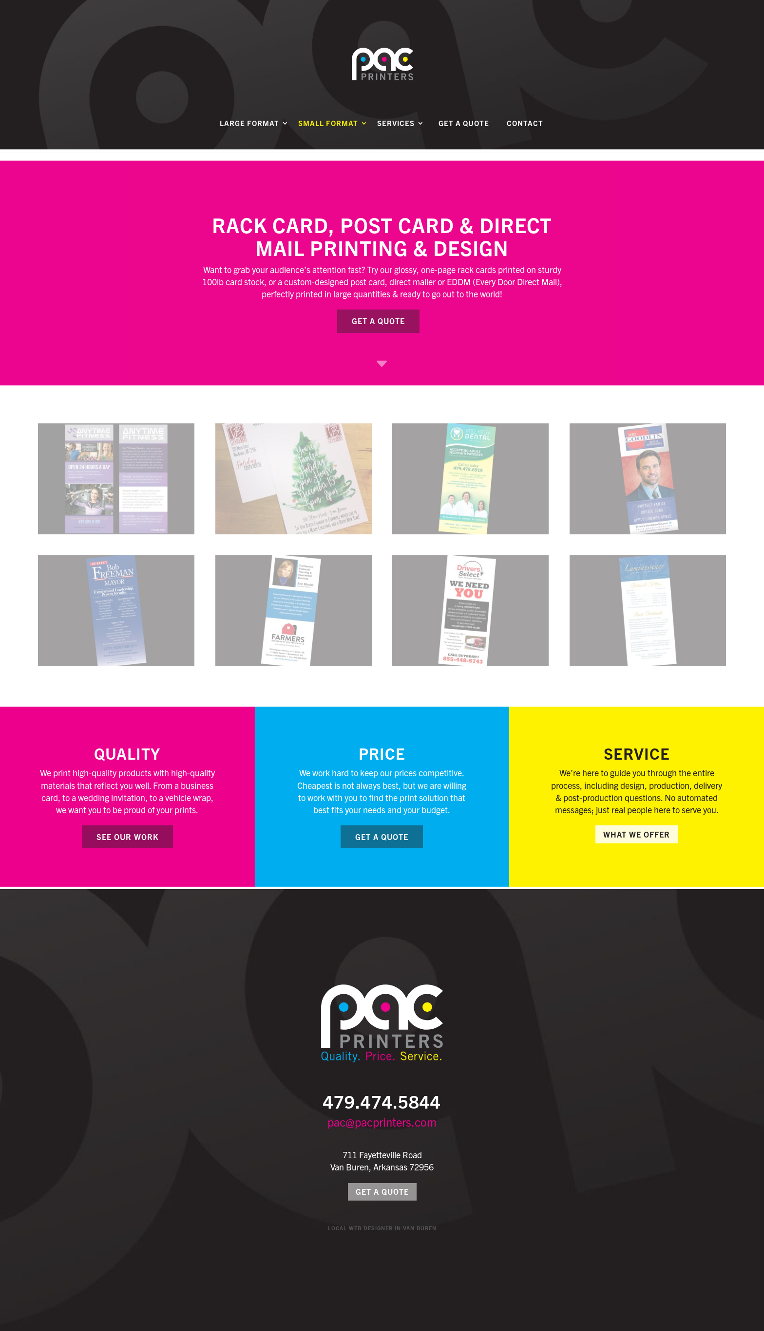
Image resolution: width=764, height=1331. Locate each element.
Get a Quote (464, 135)
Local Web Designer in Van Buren (382, 1227)
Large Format (249, 135)
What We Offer (636, 834)
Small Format (328, 135)
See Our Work (127, 836)
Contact (525, 135)
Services (396, 135)
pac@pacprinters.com (382, 1121)
